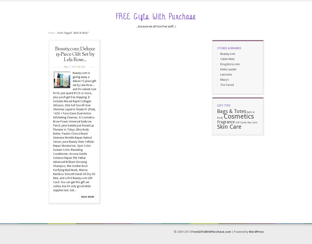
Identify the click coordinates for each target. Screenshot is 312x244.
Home (51, 32)
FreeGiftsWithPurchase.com (211, 231)
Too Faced (227, 85)
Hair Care (252, 122)
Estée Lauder (228, 69)
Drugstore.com (230, 64)
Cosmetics (239, 116)
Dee (83, 66)
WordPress (256, 231)
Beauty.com (227, 53)
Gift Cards (241, 122)
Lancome (226, 74)
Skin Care (229, 126)
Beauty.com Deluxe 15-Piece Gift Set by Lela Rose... (75, 54)
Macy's (224, 79)
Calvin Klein (227, 59)
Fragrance (226, 122)
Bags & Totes (231, 111)
